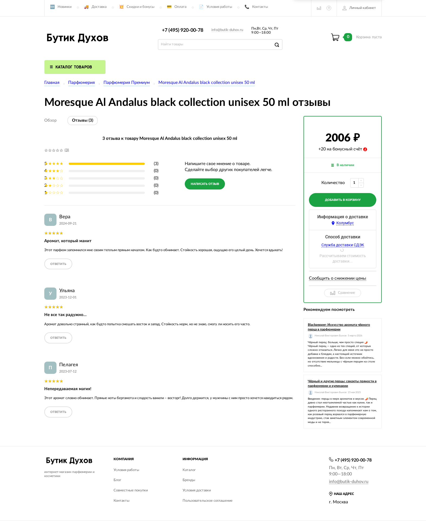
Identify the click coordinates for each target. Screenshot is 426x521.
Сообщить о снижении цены (337, 278)
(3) (67, 150)
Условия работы (219, 7)
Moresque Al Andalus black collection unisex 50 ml (206, 82)
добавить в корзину (343, 199)
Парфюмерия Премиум (127, 82)
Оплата (180, 7)
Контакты (260, 7)
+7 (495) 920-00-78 (182, 30)
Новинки (64, 7)
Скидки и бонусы (140, 7)
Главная (51, 82)
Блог (117, 480)
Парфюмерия (81, 82)
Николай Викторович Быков (330, 335)
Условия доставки (197, 490)
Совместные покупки (131, 490)
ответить (58, 264)
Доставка (99, 7)
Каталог (189, 470)
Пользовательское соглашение (208, 501)
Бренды (189, 480)
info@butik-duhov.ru (227, 30)
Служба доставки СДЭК (342, 245)
